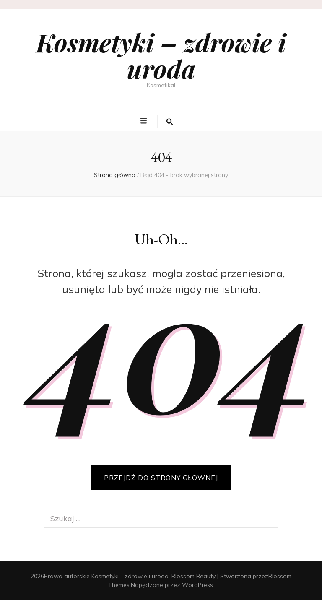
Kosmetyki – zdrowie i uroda (161, 55)
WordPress (197, 585)
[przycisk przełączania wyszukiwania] (169, 121)
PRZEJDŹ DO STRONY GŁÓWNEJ (161, 477)
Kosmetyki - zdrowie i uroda (130, 576)
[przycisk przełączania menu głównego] (144, 121)
